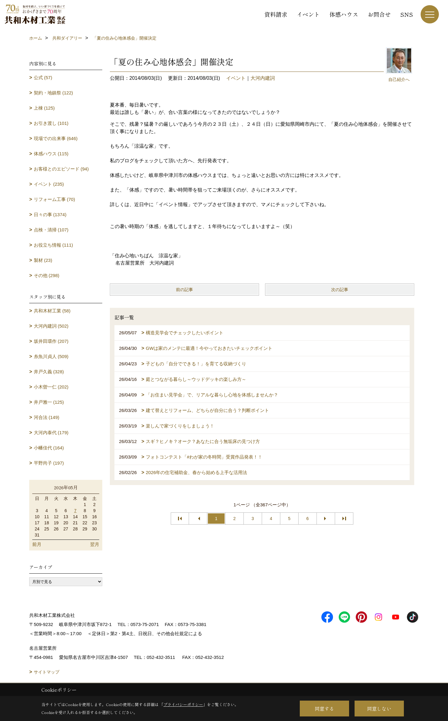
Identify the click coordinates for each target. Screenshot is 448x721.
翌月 (94, 544)
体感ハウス (343, 14)
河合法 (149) (46, 417)
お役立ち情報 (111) (53, 245)
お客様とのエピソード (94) (61, 168)
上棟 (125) (44, 108)
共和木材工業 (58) (52, 310)
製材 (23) (43, 260)
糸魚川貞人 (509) (51, 356)
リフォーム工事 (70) (54, 199)
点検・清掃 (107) (51, 229)
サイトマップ (46, 672)
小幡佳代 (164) (49, 447)
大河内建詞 (262, 78)
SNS (406, 14)
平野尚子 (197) (49, 463)
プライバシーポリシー (183, 704)
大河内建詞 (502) (51, 326)
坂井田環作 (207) (51, 341)
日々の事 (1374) (50, 214)
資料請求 (275, 14)
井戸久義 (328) (49, 371)
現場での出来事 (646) (56, 138)
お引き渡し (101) (51, 123)
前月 (36, 544)
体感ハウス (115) (51, 153)
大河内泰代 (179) (51, 432)
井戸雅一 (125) (49, 402)
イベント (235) (49, 184)
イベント (308, 14)
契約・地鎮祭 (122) (53, 92)
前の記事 (184, 289)
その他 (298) (46, 275)
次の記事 (339, 289)
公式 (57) (43, 77)
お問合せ (379, 14)
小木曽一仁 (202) (51, 386)
